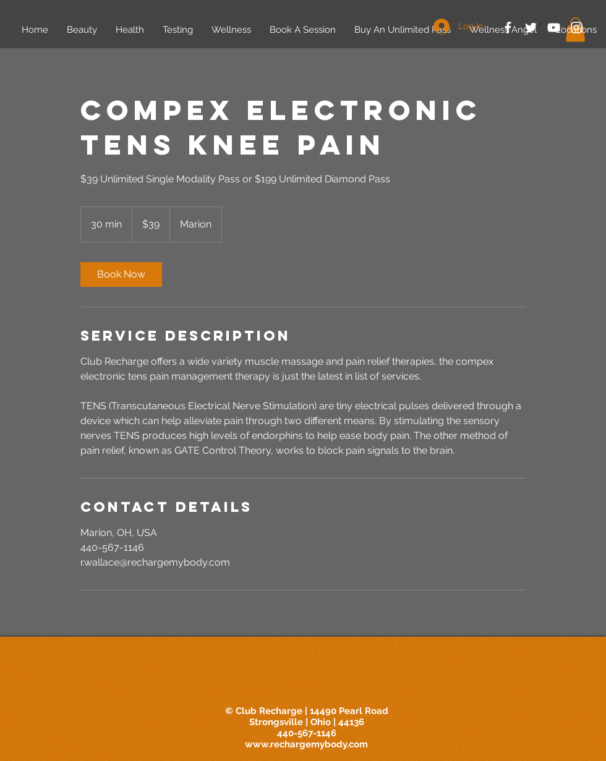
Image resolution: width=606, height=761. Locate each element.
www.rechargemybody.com (306, 744)
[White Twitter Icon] (531, 27)
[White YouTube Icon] (553, 27)
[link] (121, 274)
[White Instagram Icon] (576, 27)
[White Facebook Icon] (508, 27)
